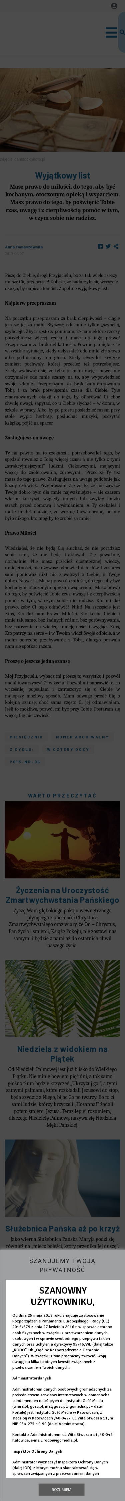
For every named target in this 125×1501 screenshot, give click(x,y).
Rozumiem (61, 1489)
